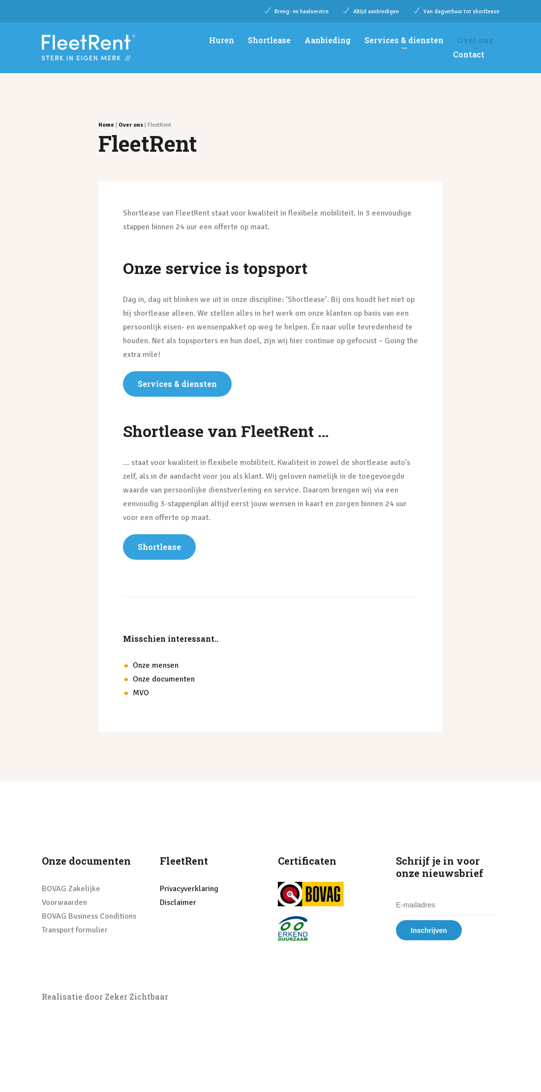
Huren (221, 40)
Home (106, 125)
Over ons (475, 40)
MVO (141, 693)
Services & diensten (404, 40)
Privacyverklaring (189, 889)
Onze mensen (156, 665)
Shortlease (269, 40)
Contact (468, 54)
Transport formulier (75, 930)
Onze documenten (164, 679)
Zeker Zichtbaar (136, 996)
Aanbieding (327, 40)
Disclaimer (178, 902)
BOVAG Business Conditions (89, 916)
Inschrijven (429, 930)
